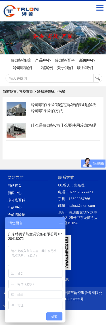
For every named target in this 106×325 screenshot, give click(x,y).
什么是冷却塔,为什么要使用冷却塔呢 (63, 125)
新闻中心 (87, 60)
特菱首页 (26, 91)
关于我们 (65, 68)
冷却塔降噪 (21, 60)
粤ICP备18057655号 (68, 299)
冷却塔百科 (65, 60)
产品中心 (43, 60)
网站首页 (15, 185)
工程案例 (45, 68)
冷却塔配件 (23, 68)
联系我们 (85, 68)
